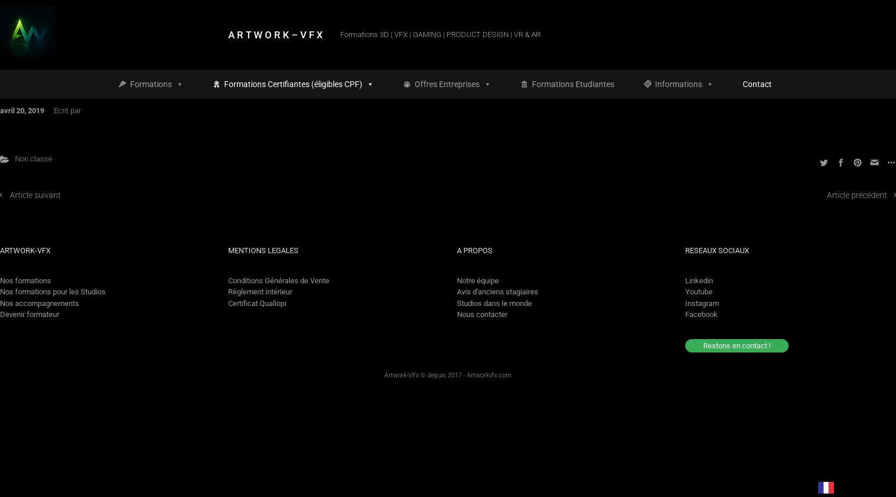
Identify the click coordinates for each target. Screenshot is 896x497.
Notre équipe (478, 280)
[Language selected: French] (845, 487)
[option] (856, 487)
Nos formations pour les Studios (53, 291)
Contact (757, 84)
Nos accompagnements (39, 303)
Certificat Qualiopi (257, 303)
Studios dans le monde (494, 303)
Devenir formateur (29, 314)
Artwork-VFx (401, 375)
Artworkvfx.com (489, 375)
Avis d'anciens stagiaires (497, 291)
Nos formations (25, 280)
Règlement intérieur (260, 291)
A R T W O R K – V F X (275, 35)
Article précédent (857, 195)
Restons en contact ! (737, 345)
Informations (684, 84)
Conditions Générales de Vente (278, 280)
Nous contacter (482, 314)
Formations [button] (156, 84)
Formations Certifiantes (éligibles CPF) (299, 84)
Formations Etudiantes (573, 84)
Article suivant (35, 195)
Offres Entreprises (453, 84)
